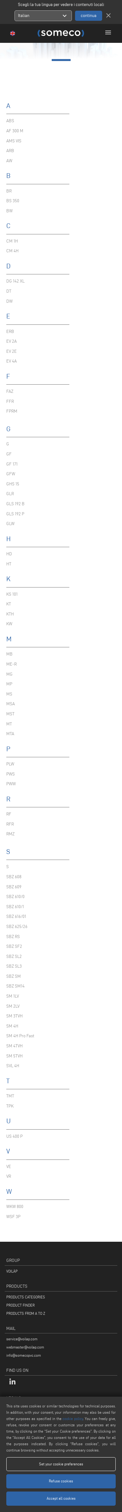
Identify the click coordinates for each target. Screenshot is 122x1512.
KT (8, 604)
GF (9, 454)
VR (8, 1176)
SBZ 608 (13, 876)
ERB (10, 331)
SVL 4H (12, 1065)
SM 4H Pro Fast (20, 1036)
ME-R (11, 664)
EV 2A (11, 341)
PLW (10, 764)
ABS (10, 120)
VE (8, 1166)
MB (9, 654)
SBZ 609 (13, 887)
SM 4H (12, 1026)
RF (8, 814)
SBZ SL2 (14, 956)
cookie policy (72, 1419)
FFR (10, 401)
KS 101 (12, 594)
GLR (10, 493)
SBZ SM (13, 976)
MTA (10, 733)
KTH (10, 614)
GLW (10, 523)
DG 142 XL (15, 281)
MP (9, 684)
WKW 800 (14, 1206)
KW (9, 623)
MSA (10, 704)
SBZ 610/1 (15, 906)
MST (10, 714)
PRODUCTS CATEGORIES (25, 1297)
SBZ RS (13, 936)
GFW (10, 474)
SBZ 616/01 (16, 916)
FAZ (9, 391)
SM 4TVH (14, 1046)
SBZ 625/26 (16, 926)
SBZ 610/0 (15, 896)
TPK (10, 1106)
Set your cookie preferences (61, 1464)
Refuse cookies (61, 1481)
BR (9, 191)
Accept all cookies (61, 1498)
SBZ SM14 (15, 986)
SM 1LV (12, 996)
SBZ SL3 (14, 966)
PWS (10, 774)
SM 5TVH (14, 1056)
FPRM (11, 411)
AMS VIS (13, 141)
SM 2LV (13, 1006)
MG (9, 674)
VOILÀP (12, 1271)
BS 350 (12, 200)
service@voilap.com (22, 1339)
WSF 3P (13, 1216)
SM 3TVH (14, 1016)
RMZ (10, 834)
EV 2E (11, 351)
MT (9, 724)
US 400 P (14, 1136)
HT (8, 564)
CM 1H (12, 241)
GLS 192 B (15, 503)
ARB (10, 150)
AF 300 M (14, 131)
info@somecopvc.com (23, 1355)
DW (9, 301)
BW (9, 211)
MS (9, 694)
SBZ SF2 (14, 946)
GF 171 (12, 464)
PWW (11, 784)
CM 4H (12, 251)
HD (9, 554)
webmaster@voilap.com (25, 1347)
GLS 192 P (15, 514)
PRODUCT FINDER (20, 1305)
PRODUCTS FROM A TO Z (25, 1313)
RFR (10, 824)
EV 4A (11, 361)
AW (9, 160)
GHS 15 (12, 484)
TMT (10, 1096)
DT (8, 291)
